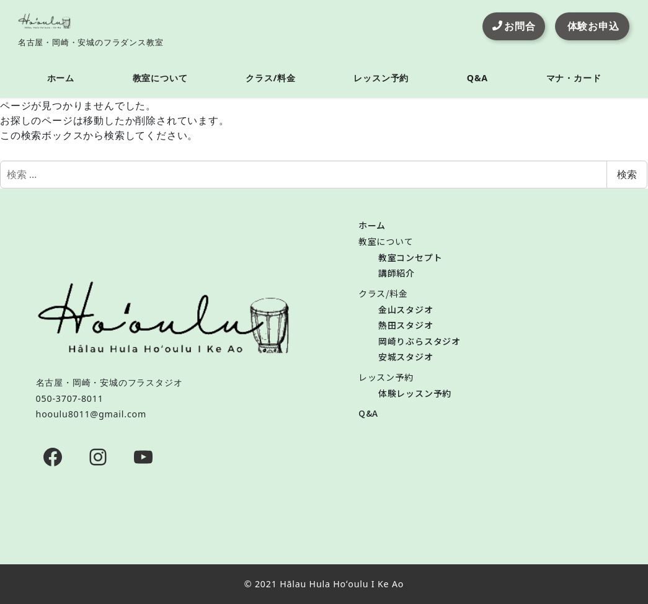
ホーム (372, 225)
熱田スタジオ (405, 325)
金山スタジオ (405, 309)
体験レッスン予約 (414, 393)
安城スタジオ (405, 356)
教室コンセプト (410, 257)
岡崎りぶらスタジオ (419, 341)
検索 (627, 174)
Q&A (368, 413)
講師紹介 (396, 273)
